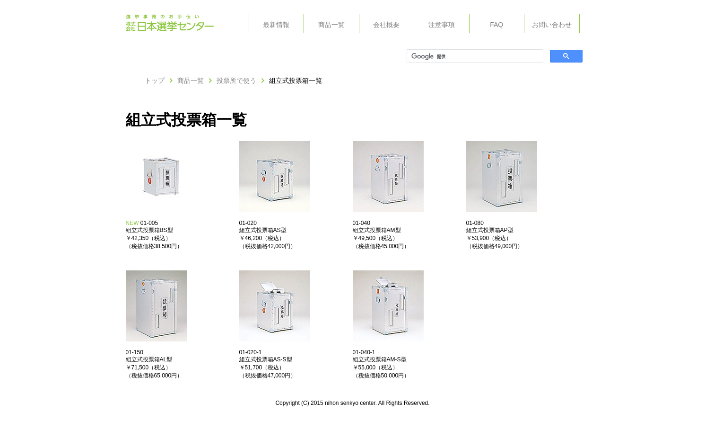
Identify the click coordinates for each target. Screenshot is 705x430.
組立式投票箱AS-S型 (265, 359)
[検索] (474, 56)
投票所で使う (236, 80)
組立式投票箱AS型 (263, 230)
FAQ (496, 24)
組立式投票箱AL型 (149, 359)
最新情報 (276, 24)
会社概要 (386, 24)
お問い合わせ (552, 24)
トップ (155, 80)
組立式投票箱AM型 (377, 230)
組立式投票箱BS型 (149, 230)
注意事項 (441, 24)
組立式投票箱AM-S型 (380, 359)
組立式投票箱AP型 (490, 230)
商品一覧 (331, 24)
